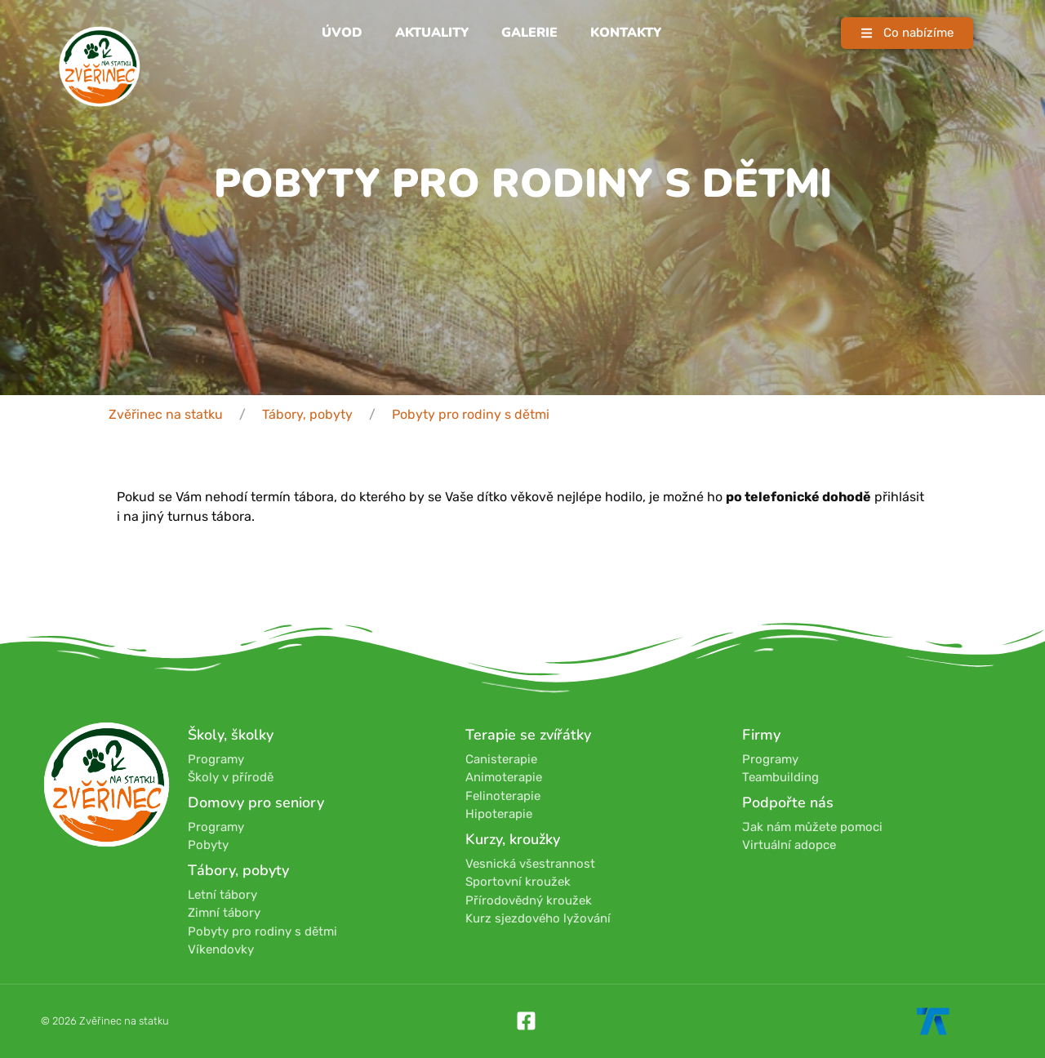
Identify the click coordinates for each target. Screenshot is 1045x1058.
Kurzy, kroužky (512, 839)
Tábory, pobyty (307, 414)
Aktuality (432, 33)
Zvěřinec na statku (166, 414)
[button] (907, 33)
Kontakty (625, 33)
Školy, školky (230, 735)
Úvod (342, 33)
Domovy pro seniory (256, 802)
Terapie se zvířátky (528, 735)
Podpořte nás (788, 802)
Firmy (761, 735)
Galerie (529, 33)
